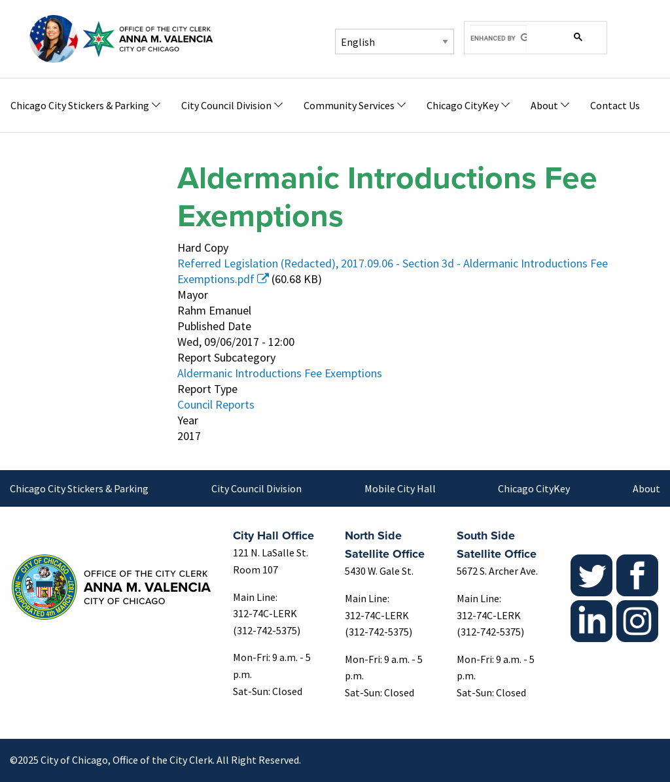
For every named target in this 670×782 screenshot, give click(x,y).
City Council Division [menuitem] (226, 105)
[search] (498, 38)
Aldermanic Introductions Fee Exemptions (279, 373)
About (646, 488)
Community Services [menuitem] (349, 105)
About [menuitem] (544, 105)
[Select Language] (394, 41)
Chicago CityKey (534, 488)
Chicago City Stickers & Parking (79, 488)
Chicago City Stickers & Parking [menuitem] (79, 105)
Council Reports (216, 404)
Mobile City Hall (400, 488)
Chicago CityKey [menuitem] (463, 105)
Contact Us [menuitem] (615, 105)
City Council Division (256, 488)
